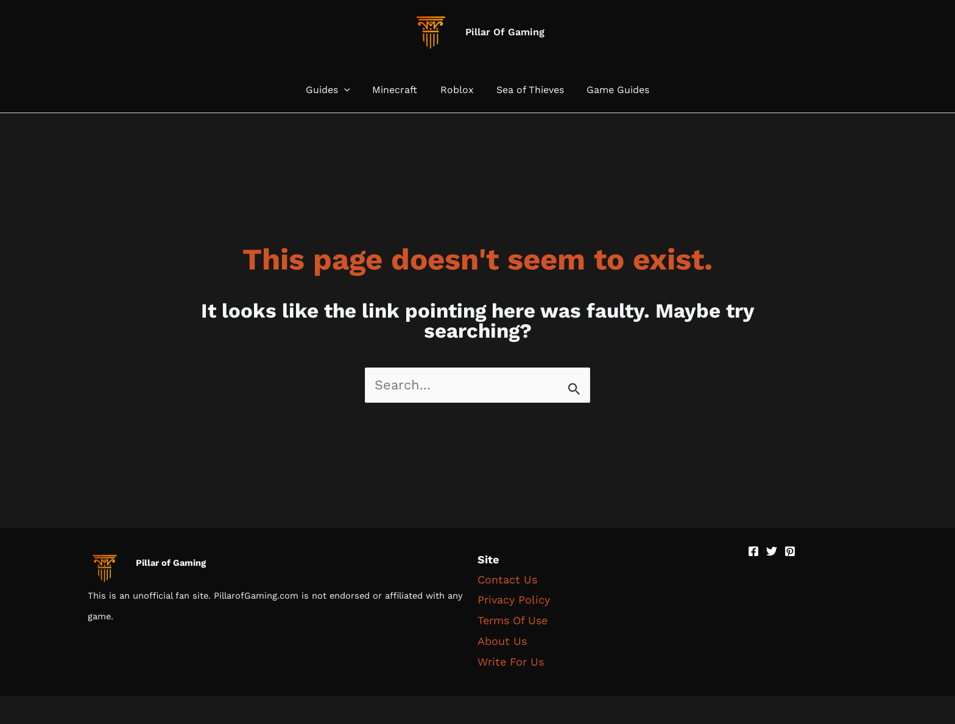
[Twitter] (771, 551)
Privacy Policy (513, 599)
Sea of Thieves (527, 90)
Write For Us (510, 659)
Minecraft (398, 90)
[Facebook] (753, 551)
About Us (502, 639)
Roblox (457, 90)
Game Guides (611, 90)
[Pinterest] (789, 551)
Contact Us (507, 579)
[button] (350, 90)
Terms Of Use (512, 619)
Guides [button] (334, 90)
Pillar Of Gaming (504, 32)
